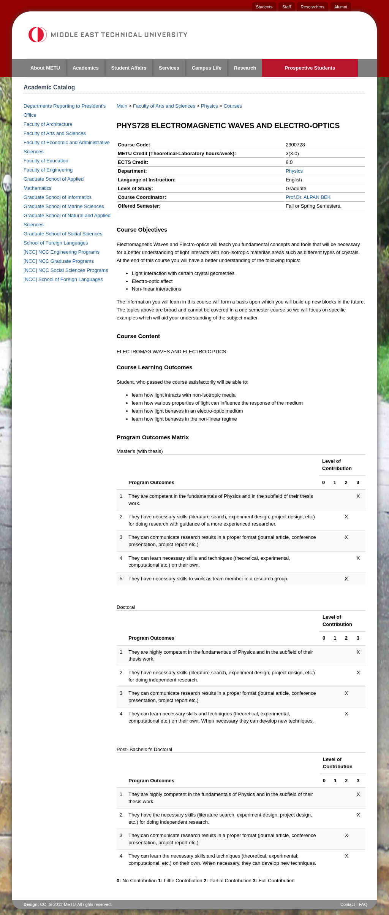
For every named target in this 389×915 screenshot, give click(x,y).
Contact (347, 904)
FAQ (363, 904)
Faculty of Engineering (48, 170)
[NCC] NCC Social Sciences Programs (66, 270)
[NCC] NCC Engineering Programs (62, 252)
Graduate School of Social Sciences (63, 234)
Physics (209, 106)
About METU (45, 68)
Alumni (340, 7)
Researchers (312, 7)
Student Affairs (129, 68)
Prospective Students (310, 68)
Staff (286, 7)
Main (122, 106)
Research (245, 68)
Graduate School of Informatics (58, 197)
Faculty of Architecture (48, 124)
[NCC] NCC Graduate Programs (59, 261)
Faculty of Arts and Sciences (55, 133)
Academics (86, 68)
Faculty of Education (46, 161)
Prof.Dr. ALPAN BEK (308, 197)
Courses (233, 106)
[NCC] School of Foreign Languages (63, 279)
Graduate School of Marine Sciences (64, 206)
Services (169, 68)
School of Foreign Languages (56, 243)
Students (264, 7)
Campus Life (206, 68)
